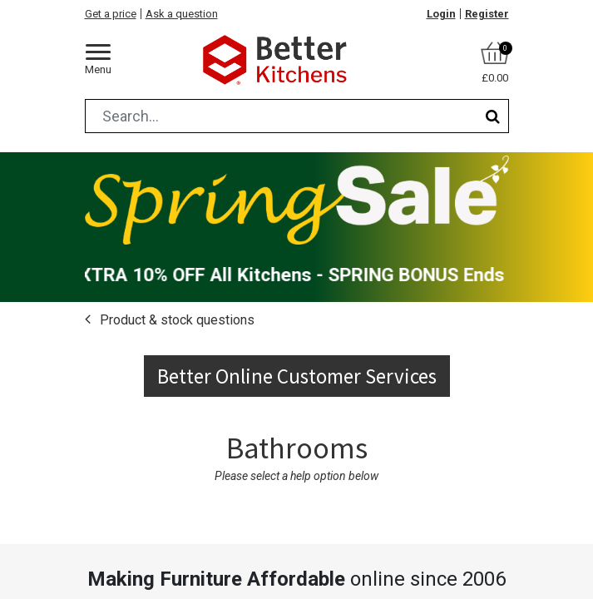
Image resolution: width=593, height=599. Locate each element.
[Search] (492, 116)
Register (487, 13)
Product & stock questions (175, 320)
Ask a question (182, 13)
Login (441, 13)
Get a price (110, 13)
